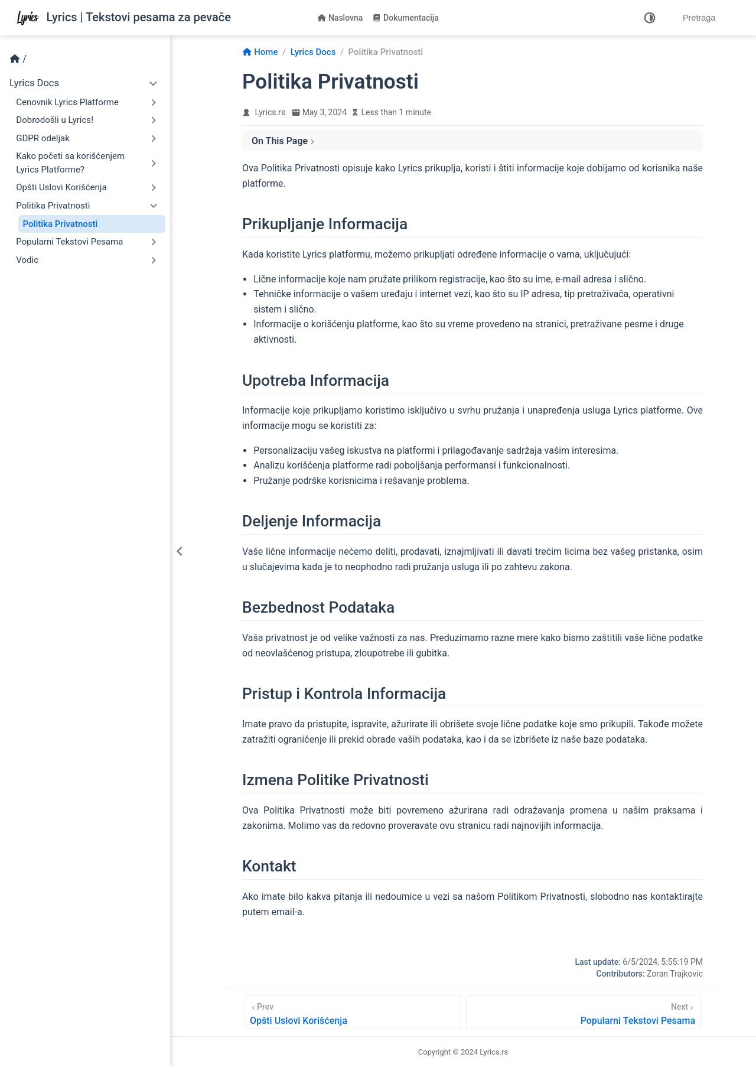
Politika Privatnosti (60, 224)
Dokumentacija (405, 17)
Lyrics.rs (270, 112)
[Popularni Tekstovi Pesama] (583, 1012)
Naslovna (340, 17)
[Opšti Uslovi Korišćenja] (353, 1012)
